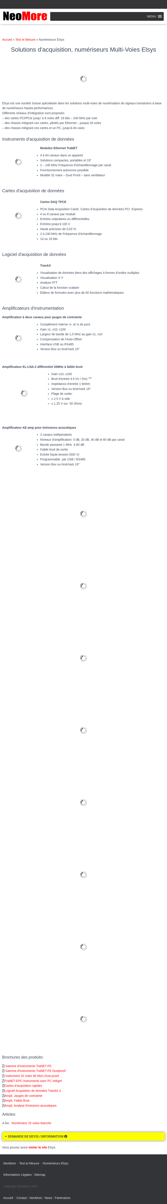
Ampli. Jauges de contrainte (23, 1095)
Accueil (7, 39)
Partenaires (63, 1198)
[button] (151, 16)
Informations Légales (17, 1174)
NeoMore (35, 1198)
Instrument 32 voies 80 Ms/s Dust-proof (32, 1076)
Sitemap (39, 1174)
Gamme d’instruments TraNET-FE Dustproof (35, 1071)
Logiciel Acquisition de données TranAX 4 (33, 1090)
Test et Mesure (25, 39)
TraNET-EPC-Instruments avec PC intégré (33, 1081)
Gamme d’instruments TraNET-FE (28, 1066)
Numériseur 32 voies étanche (31, 1123)
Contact (21, 1198)
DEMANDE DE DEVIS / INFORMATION (37, 1136)
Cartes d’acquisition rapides (23, 1085)
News (48, 1198)
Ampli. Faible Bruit (17, 1100)
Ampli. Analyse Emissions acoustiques (31, 1105)
